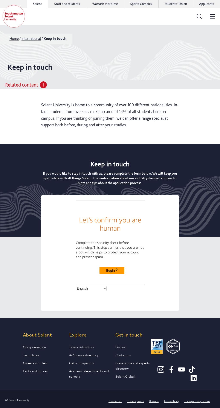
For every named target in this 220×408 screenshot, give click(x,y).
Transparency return (197, 401)
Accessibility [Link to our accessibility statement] (171, 401)
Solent (37, 4)
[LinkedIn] (193, 379)
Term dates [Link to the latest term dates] (31, 354)
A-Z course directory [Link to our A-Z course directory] (83, 354)
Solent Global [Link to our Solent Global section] (125, 376)
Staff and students (67, 4)
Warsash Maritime (105, 4)
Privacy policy (135, 401)
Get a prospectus (81, 362)
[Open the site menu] (212, 16)
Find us (120, 346)
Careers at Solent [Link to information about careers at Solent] (35, 362)
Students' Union (176, 4)
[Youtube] (181, 371)
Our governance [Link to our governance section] (34, 346)
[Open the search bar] (199, 16)
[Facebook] (171, 371)
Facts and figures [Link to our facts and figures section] (35, 370)
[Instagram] (160, 371)
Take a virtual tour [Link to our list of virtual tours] (81, 346)
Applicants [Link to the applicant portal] (206, 4)
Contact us (123, 354)
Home (14, 38)
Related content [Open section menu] (26, 84)
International (31, 38)
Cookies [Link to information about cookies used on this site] (154, 401)
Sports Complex (141, 4)
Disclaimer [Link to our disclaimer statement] (115, 401)
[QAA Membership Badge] (173, 347)
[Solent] (14, 16)
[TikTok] (191, 371)
